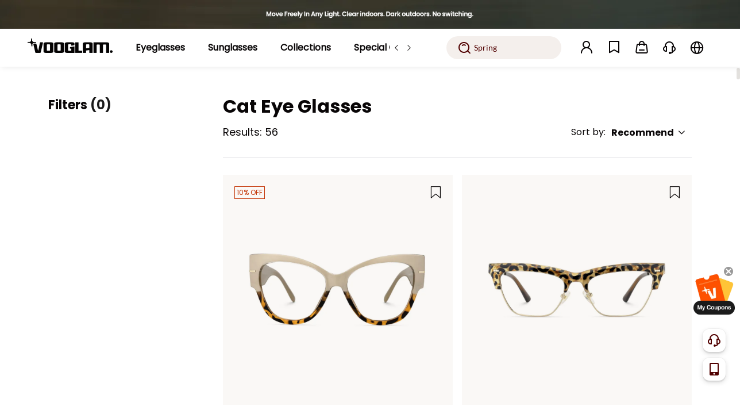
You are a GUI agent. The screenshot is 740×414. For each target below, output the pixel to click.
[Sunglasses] (232, 48)
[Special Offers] (386, 48)
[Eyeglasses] (160, 48)
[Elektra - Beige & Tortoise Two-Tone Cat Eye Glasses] (338, 290)
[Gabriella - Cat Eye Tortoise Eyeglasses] (577, 290)
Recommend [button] (648, 132)
